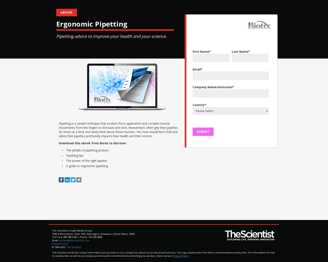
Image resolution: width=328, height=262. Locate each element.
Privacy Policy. (181, 255)
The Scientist (73, 247)
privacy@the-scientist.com (74, 240)
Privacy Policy (60, 243)
